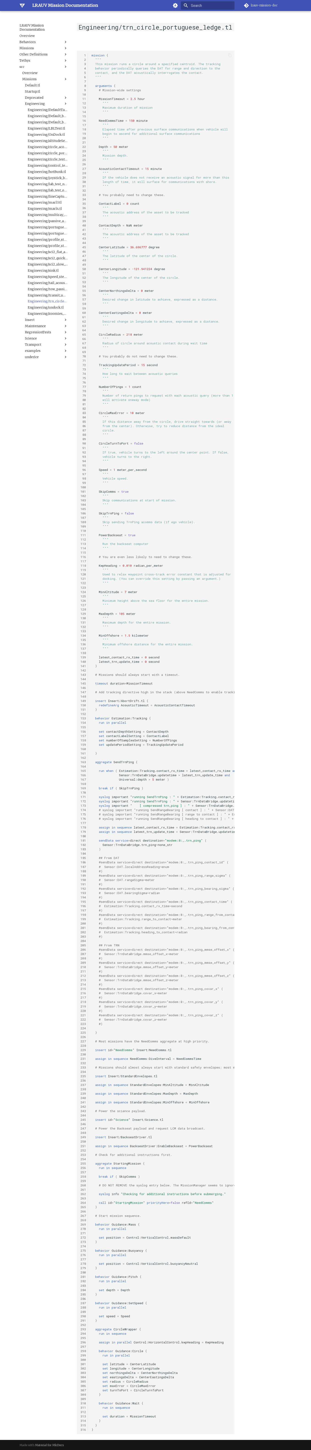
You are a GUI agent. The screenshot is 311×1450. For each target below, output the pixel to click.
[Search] (207, 5)
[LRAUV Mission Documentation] (22, 5)
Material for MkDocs (49, 1445)
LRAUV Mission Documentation (32, 27)
